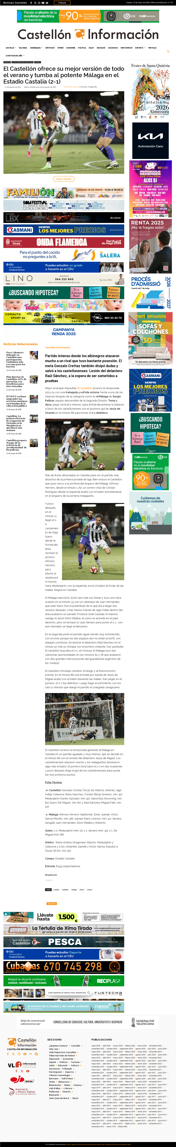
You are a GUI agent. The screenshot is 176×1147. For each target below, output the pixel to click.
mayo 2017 (95, 1100)
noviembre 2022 (97, 1067)
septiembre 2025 (126, 1049)
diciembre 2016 (155, 1100)
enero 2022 (142, 1070)
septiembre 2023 (126, 1061)
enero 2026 (142, 1046)
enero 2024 (142, 1058)
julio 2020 (152, 1079)
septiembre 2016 (126, 1103)
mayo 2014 (95, 1117)
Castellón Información (57, 347)
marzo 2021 (118, 1076)
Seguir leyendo (63, 179)
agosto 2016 (140, 1103)
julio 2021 (152, 1073)
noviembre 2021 (97, 1073)
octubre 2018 (112, 1091)
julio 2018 (152, 1091)
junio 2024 (162, 1055)
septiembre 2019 (126, 1085)
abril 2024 (107, 1058)
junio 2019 (162, 1085)
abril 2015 (107, 1111)
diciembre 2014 (155, 1111)
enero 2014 (142, 1117)
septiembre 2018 (126, 1091)
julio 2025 (152, 1049)
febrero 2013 (130, 1123)
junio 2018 (162, 1091)
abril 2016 (107, 1106)
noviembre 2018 (97, 1091)
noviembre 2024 (97, 1055)
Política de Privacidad (86, 1144)
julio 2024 (152, 1055)
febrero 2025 (130, 1052)
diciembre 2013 (155, 1117)
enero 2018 (142, 1094)
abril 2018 (107, 1094)
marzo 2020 (118, 1082)
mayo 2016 (95, 1106)
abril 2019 (107, 1088)
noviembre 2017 (97, 1097)
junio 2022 (162, 1067)
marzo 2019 (118, 1088)
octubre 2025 (112, 1049)
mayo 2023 (95, 1064)
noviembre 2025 (97, 1049)
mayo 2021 (95, 1076)
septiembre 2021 (126, 1073)
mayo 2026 (95, 1046)
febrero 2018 (130, 1094)
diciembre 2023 (155, 1058)
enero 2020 (142, 1082)
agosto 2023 (140, 1061)
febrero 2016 (130, 1106)
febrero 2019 (130, 1088)
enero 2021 (142, 1076)
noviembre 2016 (97, 1103)
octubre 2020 (112, 1079)
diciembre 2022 (155, 1064)
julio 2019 (152, 1085)
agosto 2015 (140, 1109)
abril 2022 (107, 1070)
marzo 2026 (118, 1046)
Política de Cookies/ (104, 1144)
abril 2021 (107, 1076)
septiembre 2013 (126, 1120)
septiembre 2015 (126, 1109)
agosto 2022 (140, 1067)
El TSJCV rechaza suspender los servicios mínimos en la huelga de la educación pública (16, 401)
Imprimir (51, 903)
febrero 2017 (130, 1100)
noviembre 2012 (97, 1126)
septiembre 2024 (126, 1055)
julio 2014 (152, 1114)
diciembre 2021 (155, 1070)
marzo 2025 (118, 1052)
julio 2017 (152, 1097)
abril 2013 (107, 1123)
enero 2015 (142, 1111)
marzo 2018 (118, 1094)
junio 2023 (162, 1061)
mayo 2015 (95, 1111)
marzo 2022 (118, 1070)
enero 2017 (142, 1100)
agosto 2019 (140, 1085)
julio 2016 (152, 1103)
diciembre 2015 (155, 1106)
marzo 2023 (118, 1064)
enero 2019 (142, 1088)
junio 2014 (162, 1114)
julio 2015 (152, 1109)
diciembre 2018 (155, 1088)
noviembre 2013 (97, 1120)
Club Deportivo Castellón (22, 62)
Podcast (62, 3)
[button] (168, 51)
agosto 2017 (140, 1097)
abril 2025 (107, 1052)
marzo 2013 (118, 1123)
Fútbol (37, 62)
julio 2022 (152, 1067)
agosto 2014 (140, 1114)
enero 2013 (142, 1123)
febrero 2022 (130, 1070)
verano (89, 890)
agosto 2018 (140, 1091)
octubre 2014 (112, 1114)
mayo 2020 (95, 1082)
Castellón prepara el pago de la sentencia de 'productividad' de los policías (16, 445)
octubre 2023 (112, 1061)
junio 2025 (162, 1049)
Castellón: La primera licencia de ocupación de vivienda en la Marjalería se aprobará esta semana (15, 423)
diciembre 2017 (155, 1094)
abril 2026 (107, 1046)
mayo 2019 (95, 1088)
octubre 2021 (112, 1073)
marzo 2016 (118, 1106)
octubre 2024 (112, 1055)
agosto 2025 (140, 1049)
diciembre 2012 (155, 1123)
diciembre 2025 (155, 1046)
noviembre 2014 (97, 1114)
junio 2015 (162, 1109)
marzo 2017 (118, 1100)
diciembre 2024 (155, 1052)
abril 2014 (107, 1117)
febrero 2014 (130, 1117)
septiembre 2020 (126, 1079)
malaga (74, 890)
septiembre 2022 (126, 1067)
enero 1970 (111, 1126)
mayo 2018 (95, 1094)
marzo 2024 (118, 1058)
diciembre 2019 (155, 1082)
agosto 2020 (140, 1079)
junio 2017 (162, 1097)
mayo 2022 (95, 1070)
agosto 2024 (140, 1055)
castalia (56, 890)
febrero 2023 (130, 1064)
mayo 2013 (95, 1123)
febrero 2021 (130, 1076)
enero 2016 (142, 1106)
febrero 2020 (130, 1082)
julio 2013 (152, 1120)
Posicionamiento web (121, 1144)
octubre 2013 (112, 1120)
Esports (7, 62)
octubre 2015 (112, 1109)
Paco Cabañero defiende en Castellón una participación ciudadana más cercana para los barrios (15, 359)
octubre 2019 (112, 1085)
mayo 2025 (95, 1052)
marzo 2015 (118, 1111)
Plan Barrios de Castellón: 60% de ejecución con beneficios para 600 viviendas (16, 382)
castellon (65, 890)
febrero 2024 (130, 1058)
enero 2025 (142, 1052)
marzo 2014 (118, 1117)
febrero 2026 (130, 1046)
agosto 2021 (140, 1073)
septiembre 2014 (126, 1114)
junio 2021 (162, 1073)
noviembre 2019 (97, 1085)
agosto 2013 (140, 1120)
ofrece (81, 890)
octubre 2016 (112, 1103)
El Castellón (85, 388)
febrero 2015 (130, 1111)
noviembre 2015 (97, 1109)
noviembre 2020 (97, 1079)
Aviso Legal (71, 1144)
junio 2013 (162, 1120)
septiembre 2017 (126, 1097)
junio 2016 (162, 1103)
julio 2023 (152, 1061)
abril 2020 (107, 1082)
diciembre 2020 (155, 1076)
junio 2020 (162, 1079)
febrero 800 (122, 1126)
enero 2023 (142, 1064)
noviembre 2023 (97, 1061)
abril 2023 (107, 1064)
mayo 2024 (95, 1058)
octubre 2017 (112, 1097)
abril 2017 (107, 1100)
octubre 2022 (112, 1067)
